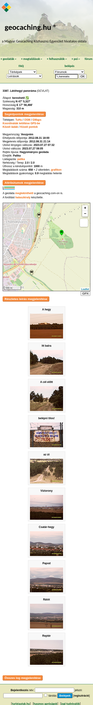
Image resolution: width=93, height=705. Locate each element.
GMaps (36, 119)
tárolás (52, 695)
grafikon (56, 169)
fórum (89, 59)
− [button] (85, 213)
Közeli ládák (10, 126)
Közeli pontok (29, 126)
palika (21, 159)
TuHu (18, 119)
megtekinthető (24, 193)
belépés (69, 66)
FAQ (21, 66)
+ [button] (85, 208)
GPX (85, 293)
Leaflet (85, 289)
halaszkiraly (22, 197)
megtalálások (31, 59)
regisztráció (81, 695)
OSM (27, 119)
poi (76, 59)
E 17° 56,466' (25, 105)
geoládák (8, 59)
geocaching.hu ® (31, 27)
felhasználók (57, 59)
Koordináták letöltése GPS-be (21, 123)
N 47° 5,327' (23, 101)
